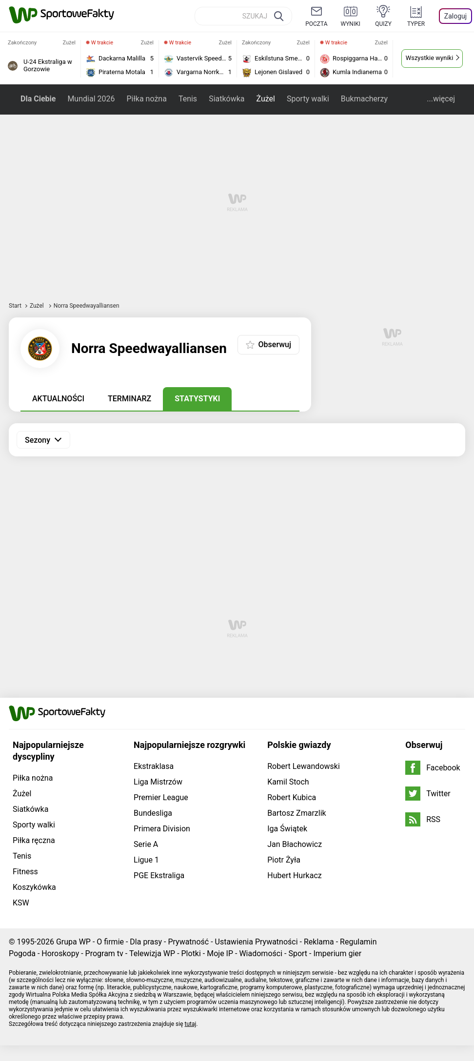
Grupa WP (73, 941)
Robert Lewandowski (303, 766)
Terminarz (129, 398)
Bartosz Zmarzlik (296, 813)
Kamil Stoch (288, 781)
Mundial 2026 (91, 98)
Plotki (191, 953)
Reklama (319, 941)
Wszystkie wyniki (430, 57)
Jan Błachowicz (294, 844)
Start (15, 305)
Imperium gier (337, 953)
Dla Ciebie (38, 98)
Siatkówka (226, 98)
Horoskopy (60, 953)
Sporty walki (308, 98)
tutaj (191, 1024)
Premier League (161, 797)
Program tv (104, 953)
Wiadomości (260, 953)
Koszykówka (34, 887)
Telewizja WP (152, 953)
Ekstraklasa (154, 766)
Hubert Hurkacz (294, 875)
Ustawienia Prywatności (256, 941)
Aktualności (58, 398)
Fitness (25, 871)
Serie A (146, 844)
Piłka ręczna (34, 840)
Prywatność (188, 941)
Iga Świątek (287, 828)
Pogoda (22, 953)
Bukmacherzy (364, 98)
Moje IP (220, 953)
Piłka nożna (146, 98)
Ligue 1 (146, 860)
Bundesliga (153, 813)
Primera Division (162, 828)
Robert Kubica (291, 797)
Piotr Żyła (283, 860)
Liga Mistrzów (158, 781)
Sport (297, 953)
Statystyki (197, 398)
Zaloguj (455, 16)
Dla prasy (146, 941)
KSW (21, 902)
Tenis (187, 98)
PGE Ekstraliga (159, 875)
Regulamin (358, 941)
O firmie (110, 941)
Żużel (266, 98)
